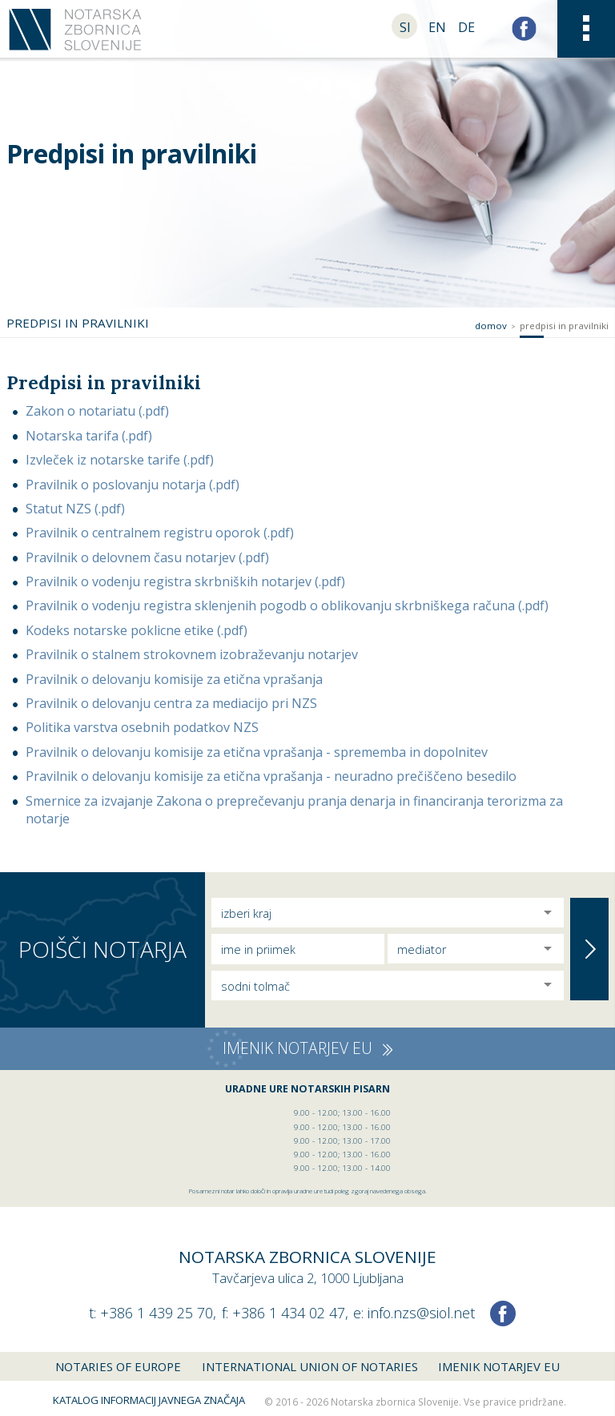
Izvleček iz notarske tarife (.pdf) (120, 460)
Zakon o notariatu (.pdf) (97, 411)
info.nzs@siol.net (421, 1312)
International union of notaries (310, 1366)
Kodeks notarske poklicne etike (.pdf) (136, 630)
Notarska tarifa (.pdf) (89, 436)
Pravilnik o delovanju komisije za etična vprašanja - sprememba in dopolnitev (257, 752)
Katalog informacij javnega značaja (149, 1400)
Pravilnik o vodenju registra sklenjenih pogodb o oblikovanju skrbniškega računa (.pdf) (287, 605)
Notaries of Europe (118, 1366)
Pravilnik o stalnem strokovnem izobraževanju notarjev (192, 654)
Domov (491, 326)
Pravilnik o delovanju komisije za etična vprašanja (174, 679)
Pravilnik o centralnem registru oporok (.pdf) (160, 532)
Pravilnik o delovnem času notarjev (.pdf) (147, 557)
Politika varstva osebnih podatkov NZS (142, 727)
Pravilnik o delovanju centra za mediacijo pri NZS (171, 703)
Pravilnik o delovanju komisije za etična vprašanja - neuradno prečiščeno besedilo (271, 776)
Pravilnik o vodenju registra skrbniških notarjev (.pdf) (185, 581)
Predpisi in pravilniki (564, 326)
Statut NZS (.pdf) (75, 508)
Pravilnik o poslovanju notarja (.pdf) (132, 484)
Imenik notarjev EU (499, 1366)
